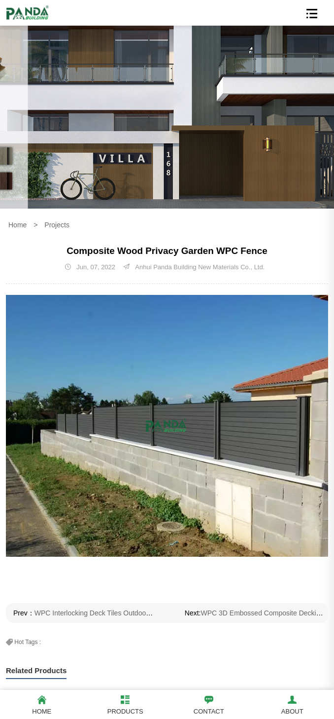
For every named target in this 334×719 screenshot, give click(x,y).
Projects (56, 225)
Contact (209, 703)
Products (125, 703)
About (292, 703)
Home (17, 225)
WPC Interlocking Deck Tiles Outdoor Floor (100, 613)
